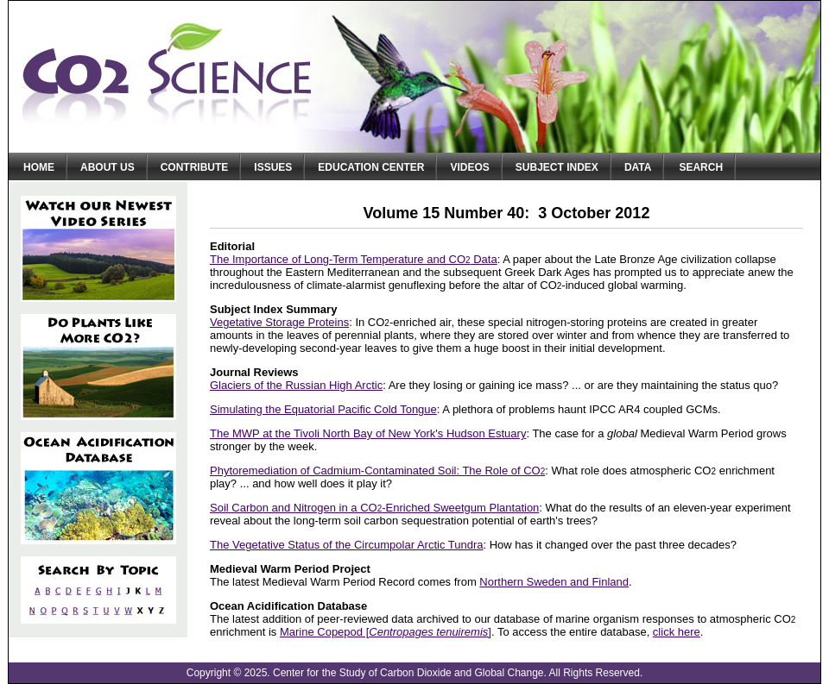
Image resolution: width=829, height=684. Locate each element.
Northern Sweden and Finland (554, 581)
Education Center (371, 167)
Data (638, 167)
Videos (469, 167)
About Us (107, 167)
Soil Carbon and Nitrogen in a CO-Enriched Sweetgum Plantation (374, 507)
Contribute (195, 167)
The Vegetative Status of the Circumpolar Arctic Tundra (347, 544)
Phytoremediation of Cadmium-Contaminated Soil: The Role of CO (377, 470)
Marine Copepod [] (385, 631)
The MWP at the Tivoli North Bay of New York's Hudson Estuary (368, 433)
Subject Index (557, 167)
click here (676, 631)
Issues (273, 167)
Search (701, 167)
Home (38, 167)
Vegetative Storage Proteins (279, 322)
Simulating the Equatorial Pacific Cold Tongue (323, 409)
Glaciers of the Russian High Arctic (296, 385)
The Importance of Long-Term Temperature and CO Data (353, 259)
